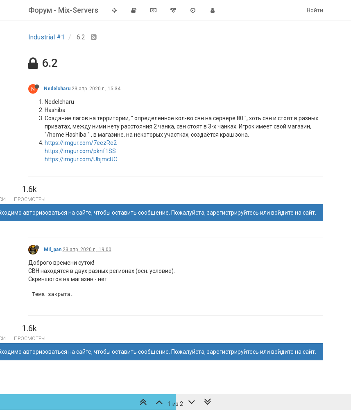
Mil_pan (52, 249)
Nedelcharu (57, 89)
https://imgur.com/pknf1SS (80, 151)
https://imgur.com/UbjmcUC (81, 159)
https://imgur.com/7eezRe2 (81, 143)
